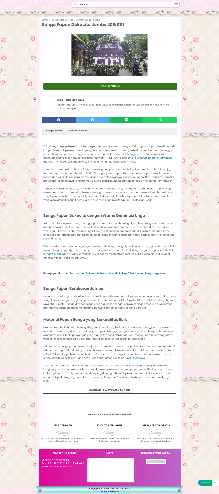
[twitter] (93, 120)
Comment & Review (78, 130)
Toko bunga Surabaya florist (60, 365)
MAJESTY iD (113, 491)
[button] (109, 70)
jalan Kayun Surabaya (131, 358)
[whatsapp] (160, 120)
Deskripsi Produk (53, 130)
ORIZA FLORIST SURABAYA (118, 488)
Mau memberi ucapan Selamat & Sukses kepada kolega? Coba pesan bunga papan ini (112, 273)
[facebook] (59, 120)
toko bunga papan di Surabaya (153, 158)
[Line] (126, 120)
